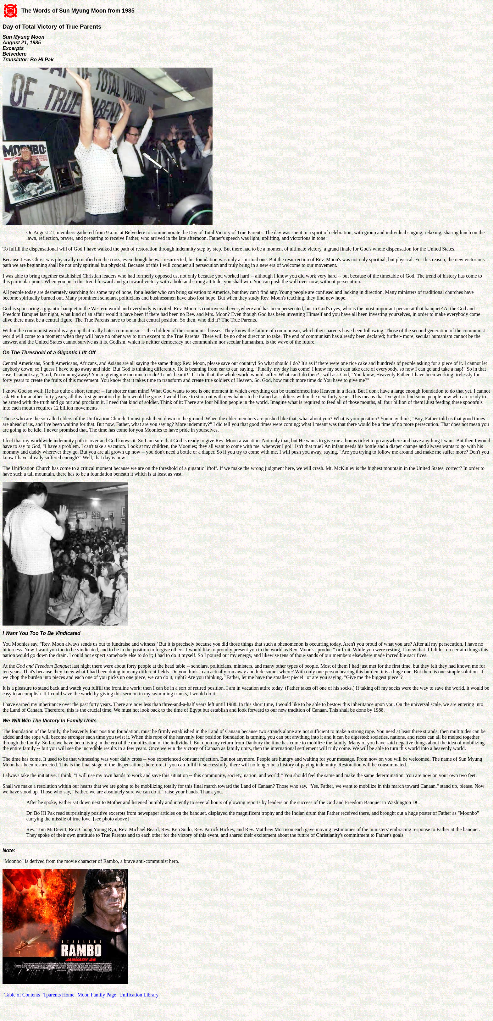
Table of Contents (22, 994)
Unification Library (138, 994)
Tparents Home (59, 994)
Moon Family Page (97, 994)
